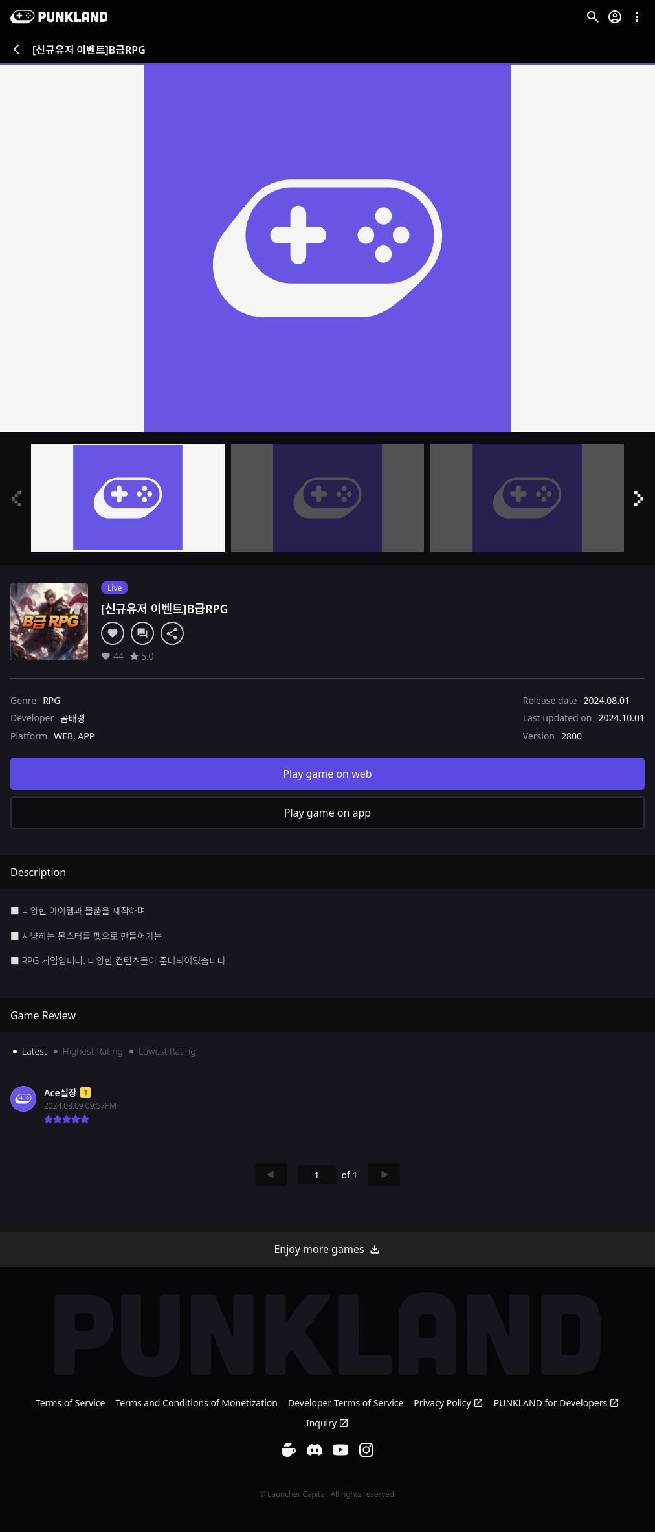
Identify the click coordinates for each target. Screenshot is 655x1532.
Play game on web (327, 774)
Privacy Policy (448, 1403)
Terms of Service (70, 1403)
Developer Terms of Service (345, 1403)
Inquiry (327, 1423)
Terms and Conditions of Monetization (196, 1403)
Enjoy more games (327, 1249)
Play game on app (327, 812)
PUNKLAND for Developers (556, 1403)
